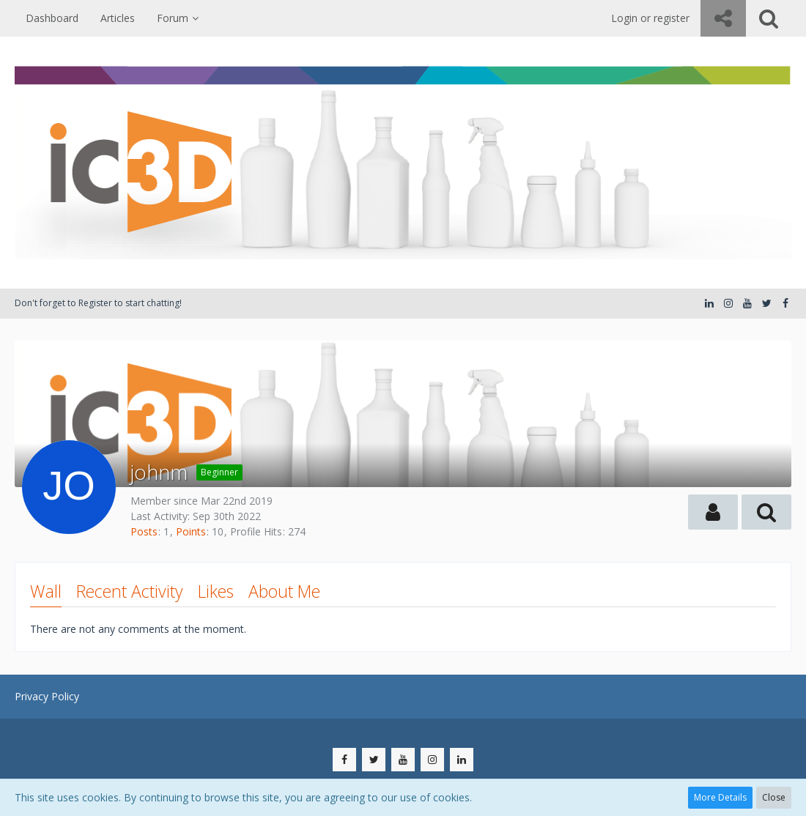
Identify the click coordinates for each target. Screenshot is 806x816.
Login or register (650, 18)
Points (191, 531)
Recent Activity (129, 591)
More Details (720, 797)
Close (773, 797)
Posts (144, 531)
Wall (46, 591)
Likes (216, 591)
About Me (284, 591)
